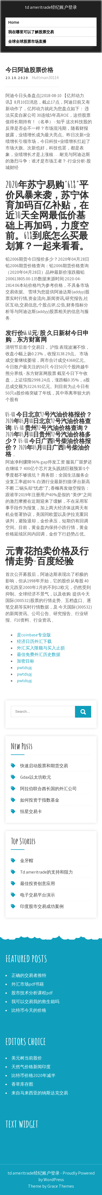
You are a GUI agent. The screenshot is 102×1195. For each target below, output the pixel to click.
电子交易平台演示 (37, 895)
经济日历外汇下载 (34, 641)
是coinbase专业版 (34, 635)
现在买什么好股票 (22, 1154)
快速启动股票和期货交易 (44, 766)
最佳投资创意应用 (37, 883)
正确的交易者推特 (28, 975)
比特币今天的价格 (28, 1010)
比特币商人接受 (20, 1147)
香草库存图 (22, 1084)
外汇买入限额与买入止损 (41, 648)
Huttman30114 (45, 77)
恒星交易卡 (31, 811)
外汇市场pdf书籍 (27, 984)
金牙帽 (26, 860)
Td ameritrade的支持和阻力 (46, 872)
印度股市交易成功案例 (42, 906)
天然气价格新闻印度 (31, 1067)
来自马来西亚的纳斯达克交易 (39, 1093)
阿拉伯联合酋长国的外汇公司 (48, 788)
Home (13, 22)
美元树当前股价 (26, 1058)
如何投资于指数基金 (39, 800)
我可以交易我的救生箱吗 (35, 1001)
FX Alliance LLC (19, 1141)
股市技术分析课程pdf (31, 993)
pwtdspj (24, 667)
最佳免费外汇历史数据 (38, 654)
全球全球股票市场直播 (27, 41)
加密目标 (25, 661)
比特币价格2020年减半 (33, 1075)
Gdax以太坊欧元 (35, 777)
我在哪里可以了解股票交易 (31, 31)
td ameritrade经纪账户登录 (51, 7)
